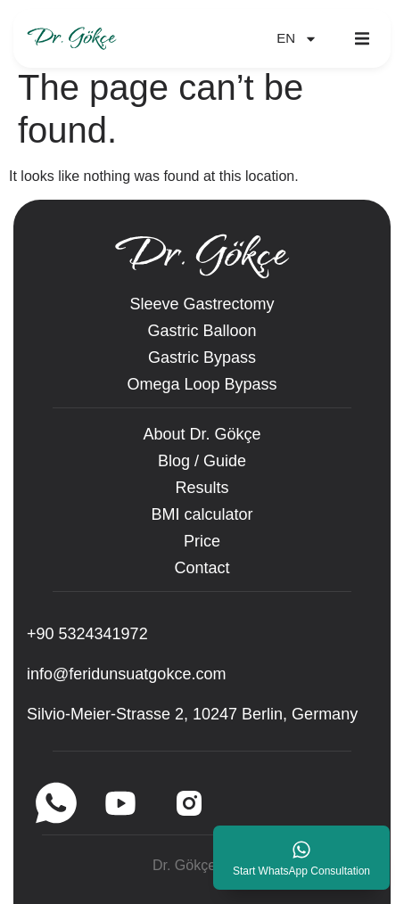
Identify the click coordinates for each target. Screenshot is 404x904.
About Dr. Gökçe (201, 434)
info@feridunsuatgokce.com (126, 674)
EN (296, 38)
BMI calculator (201, 514)
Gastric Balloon (201, 331)
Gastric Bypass (202, 357)
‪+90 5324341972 (87, 634)
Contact (201, 568)
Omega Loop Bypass (201, 384)
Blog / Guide (202, 461)
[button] (361, 38)
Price (202, 541)
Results (201, 488)
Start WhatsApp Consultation (301, 871)
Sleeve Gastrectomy (201, 304)
